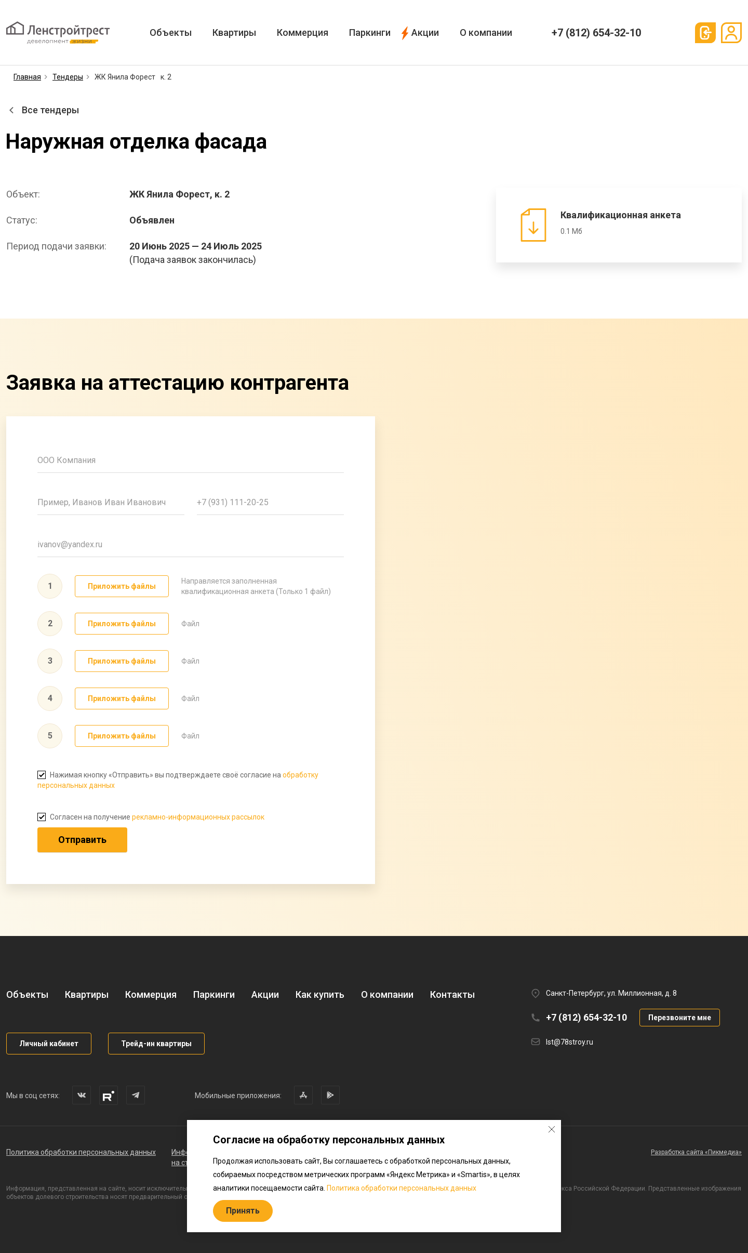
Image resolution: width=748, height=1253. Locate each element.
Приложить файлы (122, 586)
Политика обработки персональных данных (81, 1152)
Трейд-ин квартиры (156, 1043)
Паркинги (370, 32)
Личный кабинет (48, 1043)
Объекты (171, 32)
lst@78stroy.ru (569, 1042)
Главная (27, 77)
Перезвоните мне (679, 1017)
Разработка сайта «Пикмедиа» (696, 1152)
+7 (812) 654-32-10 (596, 33)
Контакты (452, 994)
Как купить (320, 994)
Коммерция (302, 32)
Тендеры (67, 77)
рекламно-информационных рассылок (198, 817)
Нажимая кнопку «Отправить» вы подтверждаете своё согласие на (177, 780)
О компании (486, 32)
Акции (425, 32)
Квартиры (234, 32)
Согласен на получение (150, 817)
